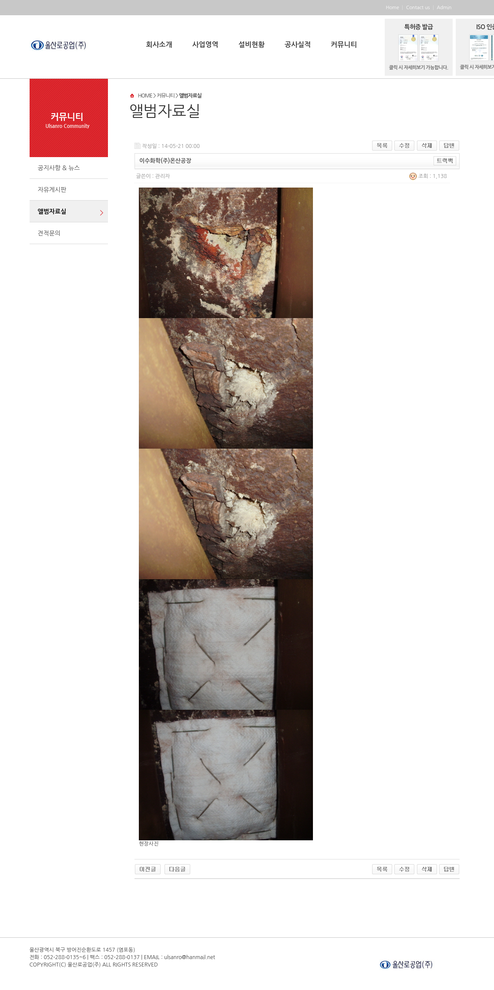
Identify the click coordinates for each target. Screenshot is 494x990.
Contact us (418, 7)
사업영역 (205, 44)
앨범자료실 (52, 211)
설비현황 (252, 44)
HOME (145, 95)
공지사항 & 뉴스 (59, 168)
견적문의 (49, 233)
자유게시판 (52, 190)
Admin (444, 7)
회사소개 (159, 44)
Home (392, 7)
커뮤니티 (344, 44)
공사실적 (298, 44)
